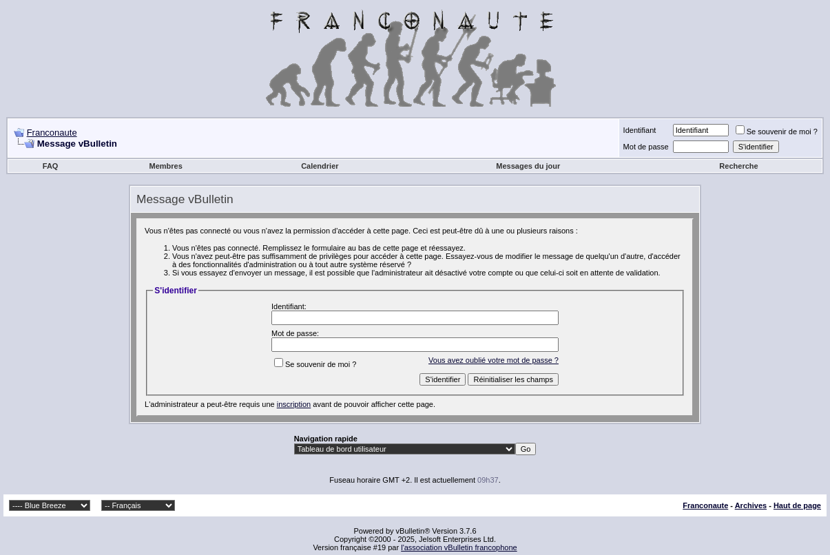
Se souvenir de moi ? (777, 131)
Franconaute (52, 132)
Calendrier (319, 166)
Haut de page (797, 505)
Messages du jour (528, 166)
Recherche (738, 166)
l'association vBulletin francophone (459, 547)
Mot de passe (646, 147)
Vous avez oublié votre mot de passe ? (493, 360)
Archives (751, 505)
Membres (166, 166)
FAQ (51, 166)
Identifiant (639, 130)
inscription (294, 404)
